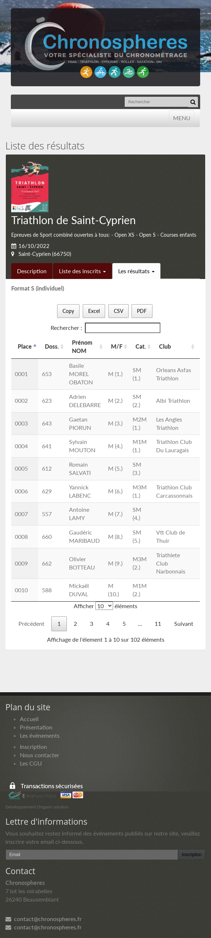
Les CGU (31, 763)
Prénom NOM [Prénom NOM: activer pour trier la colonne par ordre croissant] (82, 346)
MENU (181, 117)
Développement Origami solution (37, 807)
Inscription (33, 746)
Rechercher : (105, 328)
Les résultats (136, 270)
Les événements (40, 735)
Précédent (31, 623)
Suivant (183, 623)
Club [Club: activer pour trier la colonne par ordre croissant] (165, 346)
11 (158, 623)
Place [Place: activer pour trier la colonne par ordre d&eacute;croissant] (25, 346)
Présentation (36, 727)
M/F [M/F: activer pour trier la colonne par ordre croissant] (116, 346)
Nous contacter (39, 754)
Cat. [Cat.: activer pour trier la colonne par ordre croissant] (140, 346)
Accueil (29, 718)
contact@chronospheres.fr (43, 918)
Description (32, 270)
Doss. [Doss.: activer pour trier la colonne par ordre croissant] (52, 346)
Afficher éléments (105, 606)
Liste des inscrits (82, 270)
